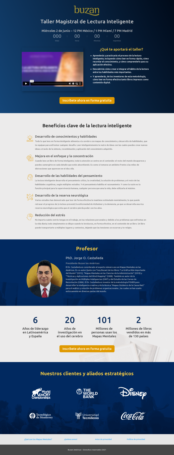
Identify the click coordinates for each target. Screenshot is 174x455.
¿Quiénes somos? (70, 439)
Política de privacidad (136, 439)
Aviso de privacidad (103, 439)
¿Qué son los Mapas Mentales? (38, 439)
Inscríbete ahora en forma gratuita (87, 100)
